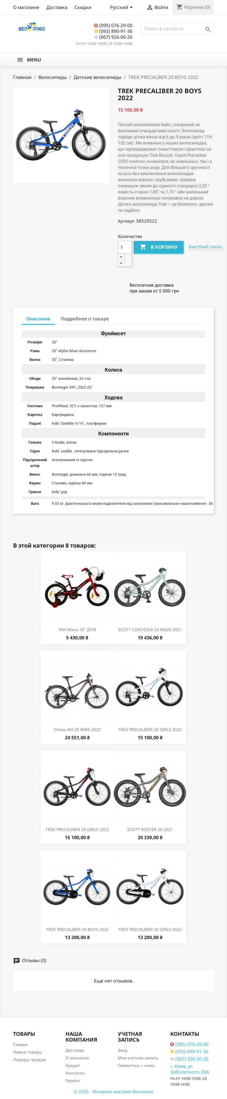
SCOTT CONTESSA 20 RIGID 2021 (150, 629)
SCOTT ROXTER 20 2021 (150, 829)
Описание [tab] (38, 318)
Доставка (57, 7)
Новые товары (27, 1052)
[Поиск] (177, 28)
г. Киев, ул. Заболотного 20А (189, 1069)
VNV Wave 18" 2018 (77, 629)
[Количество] (125, 247)
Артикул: (126, 221)
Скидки (83, 7)
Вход (122, 1050)
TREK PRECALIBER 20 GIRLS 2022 (150, 729)
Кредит (72, 1065)
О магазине (26, 7)
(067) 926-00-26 (113, 37)
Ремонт (72, 1080)
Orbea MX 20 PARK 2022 (77, 729)
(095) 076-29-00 (113, 25)
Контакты (75, 1073)
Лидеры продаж (29, 1059)
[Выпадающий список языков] (122, 7)
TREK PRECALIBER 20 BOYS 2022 (77, 929)
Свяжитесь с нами (136, 1065)
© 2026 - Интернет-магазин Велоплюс (114, 1091)
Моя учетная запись (138, 1058)
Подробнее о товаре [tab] (85, 318)
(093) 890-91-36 (113, 31)
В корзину (159, 247)
